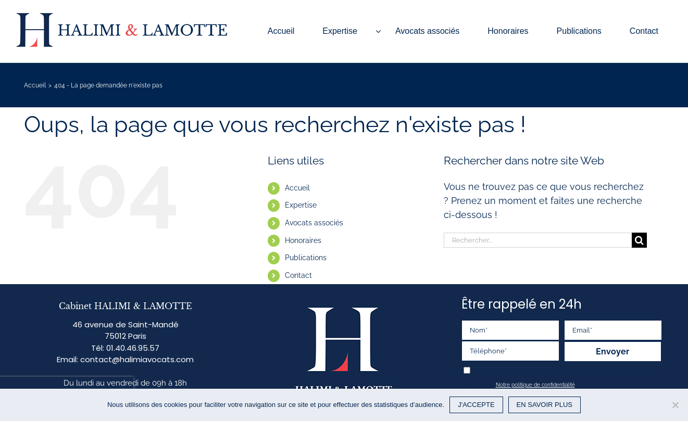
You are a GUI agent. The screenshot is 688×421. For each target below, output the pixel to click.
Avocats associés (314, 223)
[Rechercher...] (538, 240)
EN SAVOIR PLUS (544, 405)
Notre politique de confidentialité (535, 385)
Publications (306, 257)
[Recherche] (639, 240)
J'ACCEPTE (476, 405)
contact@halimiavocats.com (137, 359)
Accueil (297, 188)
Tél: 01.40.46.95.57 (125, 347)
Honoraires (303, 240)
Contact (298, 275)
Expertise (301, 205)
